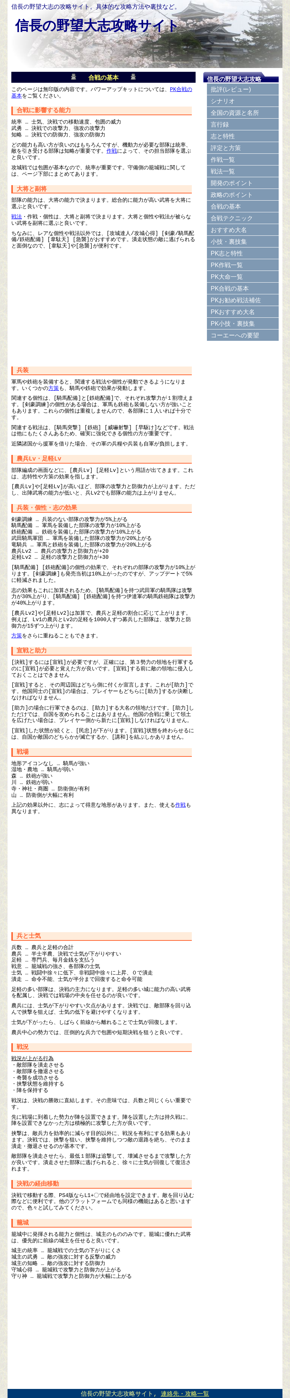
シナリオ (223, 101)
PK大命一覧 (227, 277)
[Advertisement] (103, 305)
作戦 (111, 150)
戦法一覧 (223, 171)
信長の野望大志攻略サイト (97, 25)
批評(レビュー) (231, 89)
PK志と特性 (227, 253)
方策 (53, 387)
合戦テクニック (232, 218)
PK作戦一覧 (227, 265)
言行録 (220, 124)
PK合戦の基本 (230, 288)
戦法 (16, 216)
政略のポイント (232, 195)
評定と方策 (226, 148)
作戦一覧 (223, 159)
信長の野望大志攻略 (234, 79)
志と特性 (223, 136)
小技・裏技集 (229, 241)
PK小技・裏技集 (233, 323)
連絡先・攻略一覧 (185, 1393)
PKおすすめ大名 (233, 312)
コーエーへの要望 (235, 335)
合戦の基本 (226, 206)
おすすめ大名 (229, 230)
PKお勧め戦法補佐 (236, 300)
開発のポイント (232, 183)
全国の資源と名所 (235, 113)
